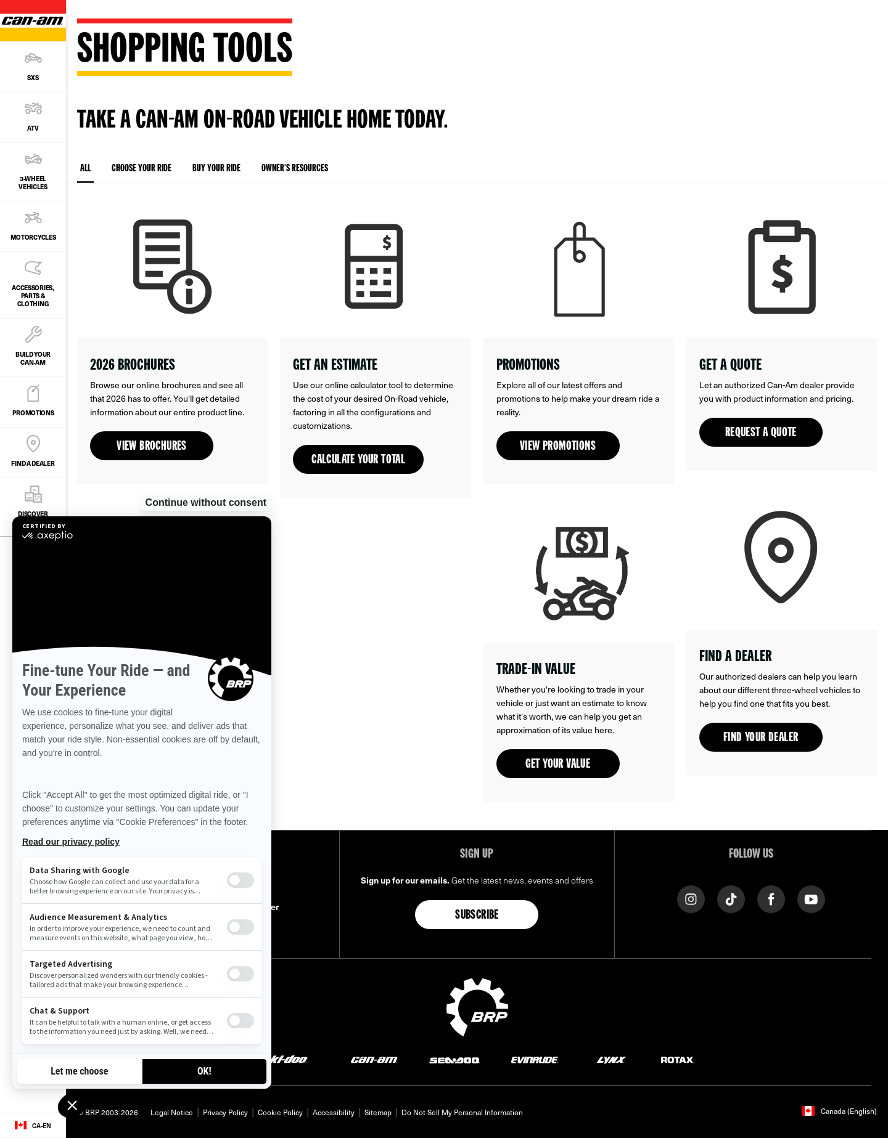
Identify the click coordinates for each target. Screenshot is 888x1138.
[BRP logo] (477, 1005)
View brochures (152, 447)
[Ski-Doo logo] (285, 1058)
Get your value (558, 764)
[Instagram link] (691, 898)
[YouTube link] (811, 898)
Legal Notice (171, 1112)
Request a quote (761, 433)
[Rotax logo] (677, 1058)
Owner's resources (294, 169)
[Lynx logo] (612, 1058)
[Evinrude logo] (534, 1058)
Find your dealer (760, 738)
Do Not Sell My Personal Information (462, 1112)
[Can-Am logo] (374, 1058)
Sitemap (378, 1112)
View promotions (558, 447)
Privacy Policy (225, 1112)
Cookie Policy (280, 1112)
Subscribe (477, 915)
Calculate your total (358, 460)
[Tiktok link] (731, 898)
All (85, 173)
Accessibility (334, 1112)
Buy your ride (216, 169)
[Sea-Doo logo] (454, 1058)
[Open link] (172, 339)
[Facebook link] (771, 898)
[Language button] (33, 1125)
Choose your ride (141, 169)
